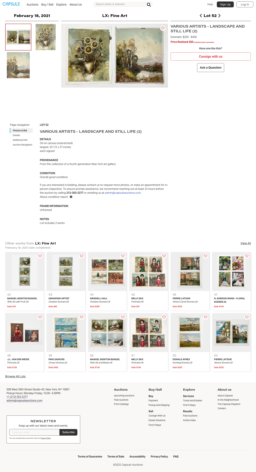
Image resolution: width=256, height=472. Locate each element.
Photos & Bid (20, 130)
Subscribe (68, 432)
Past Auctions (190, 415)
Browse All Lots (15, 376)
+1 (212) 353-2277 (17, 397)
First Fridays (155, 424)
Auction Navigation (22, 144)
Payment (153, 400)
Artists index (189, 420)
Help (210, 4)
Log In (245, 4)
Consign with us (210, 56)
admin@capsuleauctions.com (123, 193)
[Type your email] (34, 432)
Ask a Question (211, 67)
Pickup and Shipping (159, 405)
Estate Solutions (157, 420)
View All (245, 243)
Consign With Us (157, 415)
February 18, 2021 (32, 15)
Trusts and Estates (192, 400)
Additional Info (20, 139)
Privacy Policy (46, 438)
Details (16, 135)
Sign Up (225, 4)
